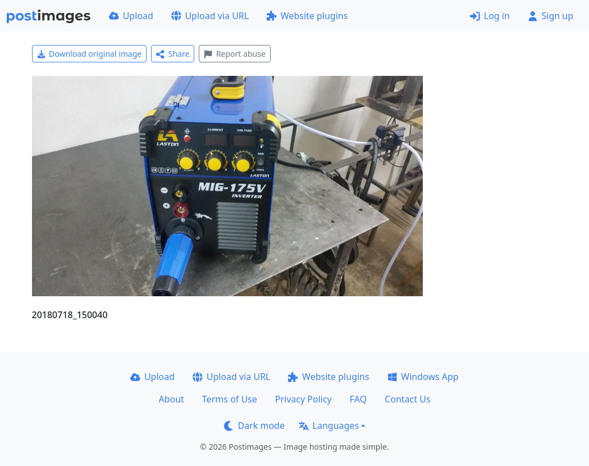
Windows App (423, 376)
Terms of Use (229, 399)
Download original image (89, 53)
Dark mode (254, 425)
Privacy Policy (303, 399)
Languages (329, 425)
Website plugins (307, 16)
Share (172, 53)
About (171, 399)
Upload (131, 16)
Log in (490, 16)
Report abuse (234, 53)
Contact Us (407, 399)
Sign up (550, 16)
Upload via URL (210, 16)
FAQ (358, 399)
